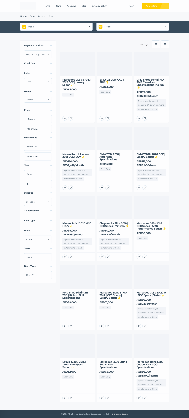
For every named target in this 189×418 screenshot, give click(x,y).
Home (47, 6)
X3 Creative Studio (119, 414)
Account (71, 6)
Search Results (37, 16)
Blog (84, 6)
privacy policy (99, 6)
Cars (58, 6)
